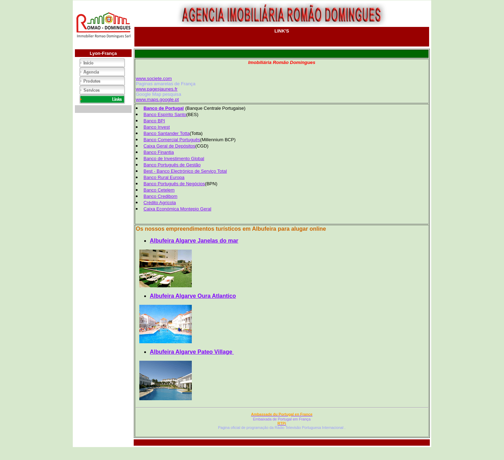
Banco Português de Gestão (172, 164)
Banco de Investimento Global (174, 158)
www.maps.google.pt (157, 99)
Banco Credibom (160, 196)
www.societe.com (154, 78)
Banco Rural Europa (164, 177)
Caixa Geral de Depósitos (169, 146)
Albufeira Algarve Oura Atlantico (193, 296)
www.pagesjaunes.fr (156, 89)
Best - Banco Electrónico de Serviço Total (185, 171)
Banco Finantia (159, 152)
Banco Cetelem (159, 190)
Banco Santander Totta (167, 133)
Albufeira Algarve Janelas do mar (194, 241)
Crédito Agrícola (160, 202)
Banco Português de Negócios (174, 183)
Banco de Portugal (164, 108)
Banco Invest (157, 127)
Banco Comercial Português (172, 139)
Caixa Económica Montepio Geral (177, 208)
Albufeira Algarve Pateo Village (192, 352)
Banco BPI (154, 120)
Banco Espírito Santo (165, 114)
